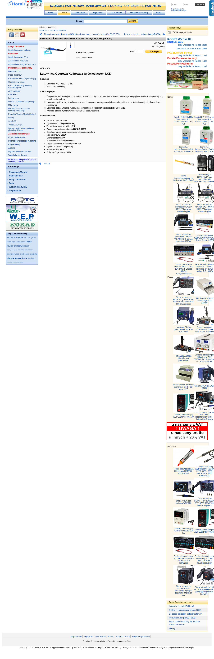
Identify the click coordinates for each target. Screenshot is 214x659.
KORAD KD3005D (25, 250)
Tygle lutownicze (15, 125)
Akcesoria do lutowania (18, 61)
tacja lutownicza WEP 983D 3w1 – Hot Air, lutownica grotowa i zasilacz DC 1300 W (204, 267)
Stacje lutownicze (16, 47)
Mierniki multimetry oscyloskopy (22, 102)
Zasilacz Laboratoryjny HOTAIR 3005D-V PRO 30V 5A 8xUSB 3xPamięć (183, 559)
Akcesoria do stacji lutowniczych (22, 64)
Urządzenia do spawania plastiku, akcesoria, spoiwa (22, 161)
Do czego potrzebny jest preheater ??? (185, 614)
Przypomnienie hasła (178, 11)
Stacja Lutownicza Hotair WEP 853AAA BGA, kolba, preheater (204, 329)
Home (50, 12)
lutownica (21, 242)
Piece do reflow (15, 75)
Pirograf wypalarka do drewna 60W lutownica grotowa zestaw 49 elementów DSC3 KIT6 (82, 34)
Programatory (14, 144)
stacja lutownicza (17, 258)
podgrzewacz (13, 254)
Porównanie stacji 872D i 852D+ (183, 618)
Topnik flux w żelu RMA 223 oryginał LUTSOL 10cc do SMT (183, 471)
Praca (159, 12)
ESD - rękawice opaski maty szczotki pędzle (20, 86)
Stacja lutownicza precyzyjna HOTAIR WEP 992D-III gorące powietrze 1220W (183, 237)
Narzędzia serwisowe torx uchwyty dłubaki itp (19, 110)
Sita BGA (12, 121)
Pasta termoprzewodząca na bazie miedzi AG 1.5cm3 (183, 178)
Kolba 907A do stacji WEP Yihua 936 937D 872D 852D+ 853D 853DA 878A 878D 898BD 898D (204, 471)
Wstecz (47, 163)
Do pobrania (116, 12)
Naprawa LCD (14, 71)
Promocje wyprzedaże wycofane (22, 141)
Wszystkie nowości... (185, 274)
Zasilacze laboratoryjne (19, 134)
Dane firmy (80, 12)
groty (33, 237)
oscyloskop (12, 250)
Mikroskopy (13, 105)
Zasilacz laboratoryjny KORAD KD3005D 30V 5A (183, 530)
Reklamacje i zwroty (139, 12)
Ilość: (132, 51)
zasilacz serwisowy (15, 262)
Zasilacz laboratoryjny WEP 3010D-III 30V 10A (183, 416)
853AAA (11, 237)
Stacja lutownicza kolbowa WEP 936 (183, 502)
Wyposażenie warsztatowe (19, 151)
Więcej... (173, 628)
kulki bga (11, 242)
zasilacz (31, 258)
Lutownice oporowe (58, 30)
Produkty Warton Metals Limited (22, 114)
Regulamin (98, 12)
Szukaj (79, 21)
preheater (25, 254)
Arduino (11, 148)
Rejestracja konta (177, 9)
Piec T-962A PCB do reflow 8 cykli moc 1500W (204, 300)
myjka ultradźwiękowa (18, 246)
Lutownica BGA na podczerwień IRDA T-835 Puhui (183, 329)
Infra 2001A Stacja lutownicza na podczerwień (183, 358)
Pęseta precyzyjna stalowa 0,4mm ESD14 (142, 34)
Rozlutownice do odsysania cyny (22, 78)
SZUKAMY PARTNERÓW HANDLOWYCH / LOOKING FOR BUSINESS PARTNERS (105, 6)
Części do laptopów (16, 137)
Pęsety (11, 118)
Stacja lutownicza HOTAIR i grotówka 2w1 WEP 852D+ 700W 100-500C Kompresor (183, 300)
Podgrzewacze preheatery (20, 68)
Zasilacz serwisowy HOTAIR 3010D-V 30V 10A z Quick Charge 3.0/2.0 (183, 267)
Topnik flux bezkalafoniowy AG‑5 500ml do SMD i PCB (204, 149)
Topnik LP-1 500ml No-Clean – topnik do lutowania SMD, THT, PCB (183, 120)
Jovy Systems (14, 91)
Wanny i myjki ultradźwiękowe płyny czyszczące (21, 129)
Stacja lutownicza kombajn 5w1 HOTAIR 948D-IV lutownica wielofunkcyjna (204, 207)
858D (29, 241)
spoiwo (33, 254)
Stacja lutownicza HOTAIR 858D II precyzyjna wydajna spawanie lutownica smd (183, 590)
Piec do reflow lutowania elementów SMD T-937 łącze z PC (183, 387)
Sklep (64, 12)
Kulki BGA (12, 94)
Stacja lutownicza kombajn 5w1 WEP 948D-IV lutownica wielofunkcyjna (183, 207)
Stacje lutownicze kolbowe (19, 50)
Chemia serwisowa (16, 82)
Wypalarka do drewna (17, 155)
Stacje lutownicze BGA (18, 57)
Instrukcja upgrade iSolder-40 (181, 606)
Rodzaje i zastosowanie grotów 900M (185, 610)
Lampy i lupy (13, 98)
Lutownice (13, 54)
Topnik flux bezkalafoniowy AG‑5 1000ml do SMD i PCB (183, 149)
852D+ (19, 237)
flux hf (26, 237)
